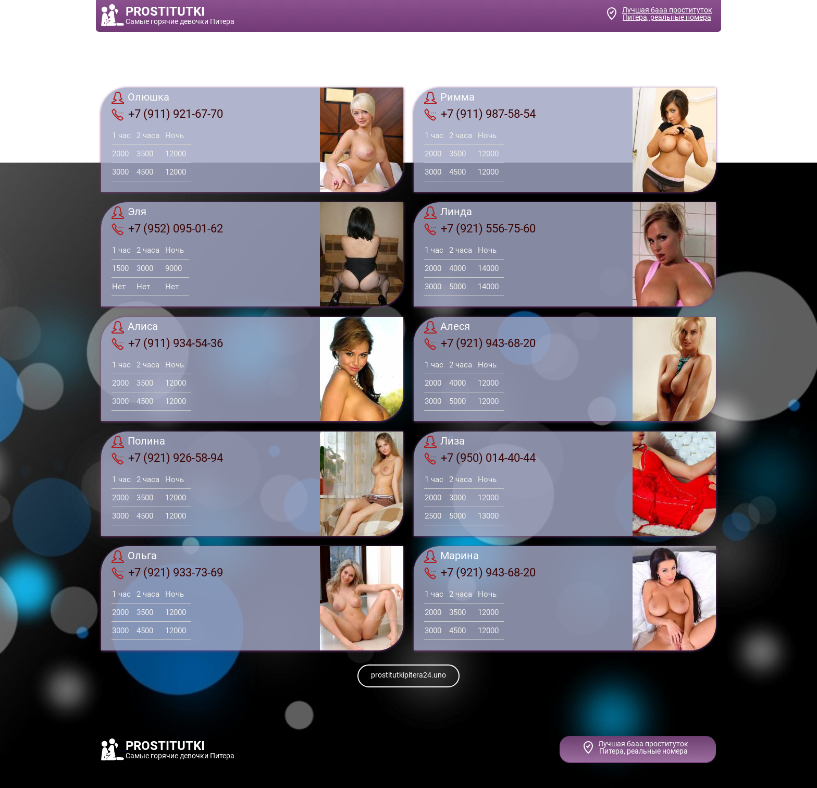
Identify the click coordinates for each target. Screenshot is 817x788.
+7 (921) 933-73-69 (167, 573)
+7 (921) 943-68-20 (480, 343)
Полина (138, 442)
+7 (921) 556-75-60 (480, 229)
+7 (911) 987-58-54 (480, 114)
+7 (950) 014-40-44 (480, 458)
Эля (129, 212)
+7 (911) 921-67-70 (167, 114)
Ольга (134, 556)
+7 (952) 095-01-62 (167, 229)
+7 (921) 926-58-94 (167, 458)
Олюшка (140, 98)
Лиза (444, 442)
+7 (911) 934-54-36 (167, 343)
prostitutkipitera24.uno (408, 675)
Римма (449, 98)
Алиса (135, 327)
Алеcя (447, 327)
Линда (448, 212)
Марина (451, 556)
